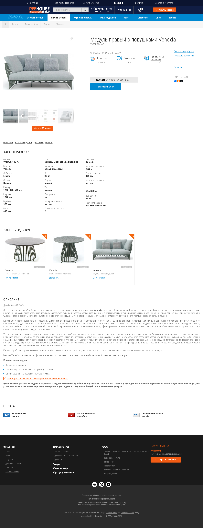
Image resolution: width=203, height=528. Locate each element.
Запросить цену (106, 86)
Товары (56, 464)
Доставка (38, 142)
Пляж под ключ (108, 17)
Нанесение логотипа (112, 458)
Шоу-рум (139, 2)
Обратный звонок (165, 10)
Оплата (48, 142)
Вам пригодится (23, 142)
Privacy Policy (111, 512)
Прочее (172, 17)
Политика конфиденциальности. (101, 499)
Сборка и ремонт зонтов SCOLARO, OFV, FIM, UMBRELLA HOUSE (126, 453)
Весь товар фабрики (184, 51)
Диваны (47, 24)
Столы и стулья (35, 17)
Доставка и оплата (164, 2)
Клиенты (8, 452)
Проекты (8, 455)
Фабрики (118, 2)
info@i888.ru (156, 451)
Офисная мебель (83, 17)
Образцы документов (63, 472)
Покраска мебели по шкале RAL (116, 470)
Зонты (126, 17)
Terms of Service (127, 512)
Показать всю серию (184, 55)
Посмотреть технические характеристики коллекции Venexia (37, 378)
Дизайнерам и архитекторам (66, 455)
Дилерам (58, 459)
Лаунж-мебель (59, 17)
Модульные (61, 24)
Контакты (9, 467)
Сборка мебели (110, 466)
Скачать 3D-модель (42, 128)
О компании (32, 2)
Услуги (105, 447)
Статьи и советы (12, 471)
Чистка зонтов (109, 462)
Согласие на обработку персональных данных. (101, 495)
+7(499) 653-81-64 (101, 10)
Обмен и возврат (60, 468)
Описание (8, 142)
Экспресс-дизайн (110, 474)
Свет (158, 17)
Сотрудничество (91, 2)
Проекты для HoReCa (63, 2)
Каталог (15, 24)
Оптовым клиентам (62, 452)
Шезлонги (143, 17)
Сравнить (178, 67)
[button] (71, 39)
